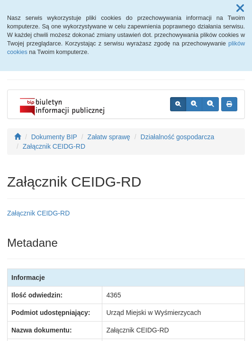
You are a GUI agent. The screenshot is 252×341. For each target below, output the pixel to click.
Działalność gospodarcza (178, 137)
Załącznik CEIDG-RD (54, 146)
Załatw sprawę (109, 137)
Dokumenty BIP (54, 137)
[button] (240, 8)
